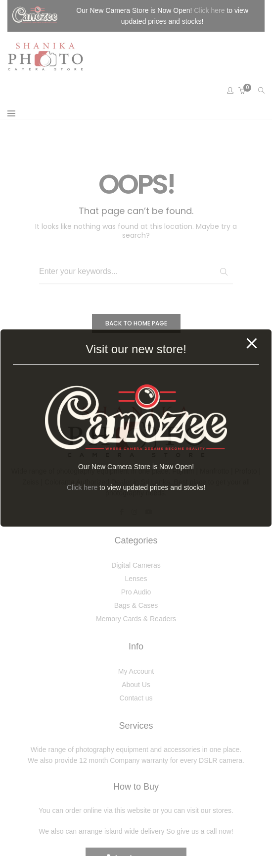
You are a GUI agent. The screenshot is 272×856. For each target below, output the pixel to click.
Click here (82, 487)
